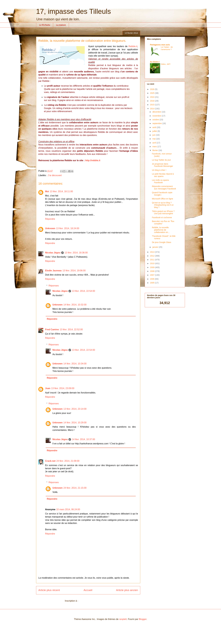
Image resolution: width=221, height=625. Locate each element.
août (154, 127)
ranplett (123, 619)
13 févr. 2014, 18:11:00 (61, 191)
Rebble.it (132, 46)
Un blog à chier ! (159, 170)
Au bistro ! (155, 62)
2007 (152, 275)
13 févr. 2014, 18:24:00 (67, 228)
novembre (157, 116)
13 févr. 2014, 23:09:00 (62, 388)
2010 (152, 263)
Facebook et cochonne (162, 217)
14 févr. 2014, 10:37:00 (83, 439)
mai (154, 139)
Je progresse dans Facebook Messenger (162, 165)
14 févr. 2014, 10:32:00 (75, 304)
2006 (152, 279)
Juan (47, 388)
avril (154, 143)
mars (154, 146)
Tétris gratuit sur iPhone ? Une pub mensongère (163, 212)
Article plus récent (49, 590)
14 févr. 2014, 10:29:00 (75, 422)
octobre (156, 119)
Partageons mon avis (160, 45)
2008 (152, 271)
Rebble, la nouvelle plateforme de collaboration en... (161, 229)
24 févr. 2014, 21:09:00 (67, 461)
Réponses (54, 285)
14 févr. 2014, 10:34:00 (75, 363)
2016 (152, 101)
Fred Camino (52, 329)
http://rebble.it (92, 160)
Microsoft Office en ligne (162, 199)
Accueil (88, 590)
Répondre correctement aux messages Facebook (164, 187)
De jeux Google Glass (161, 242)
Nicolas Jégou (52, 252)
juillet (154, 131)
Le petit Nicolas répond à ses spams (163, 175)
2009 (152, 267)
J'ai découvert (55, 175)
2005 (152, 283)
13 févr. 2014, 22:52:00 (71, 329)
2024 (152, 97)
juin (154, 135)
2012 (152, 256)
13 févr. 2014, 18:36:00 (76, 252)
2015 (152, 105)
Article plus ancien (127, 590)
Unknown (50, 228)
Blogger (142, 619)
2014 (152, 108)
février (155, 150)
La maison (61, 25)
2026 (152, 89)
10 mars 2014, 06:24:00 (68, 509)
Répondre (50, 219)
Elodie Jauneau (53, 270)
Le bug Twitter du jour (161, 160)
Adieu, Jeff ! (166, 64)
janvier (155, 247)
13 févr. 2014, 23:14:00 (75, 409)
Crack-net (50, 461)
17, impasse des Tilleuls (73, 11)
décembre (157, 112)
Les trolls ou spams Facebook (160, 181)
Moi (47, 191)
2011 (152, 259)
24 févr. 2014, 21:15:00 (75, 488)
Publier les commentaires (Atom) (95, 601)
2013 (152, 252)
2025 (152, 93)
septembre (157, 123)
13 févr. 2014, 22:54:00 (83, 291)
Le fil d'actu (44, 25)
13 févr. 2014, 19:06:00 (74, 270)
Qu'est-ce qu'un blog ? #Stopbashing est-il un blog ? (163, 205)
